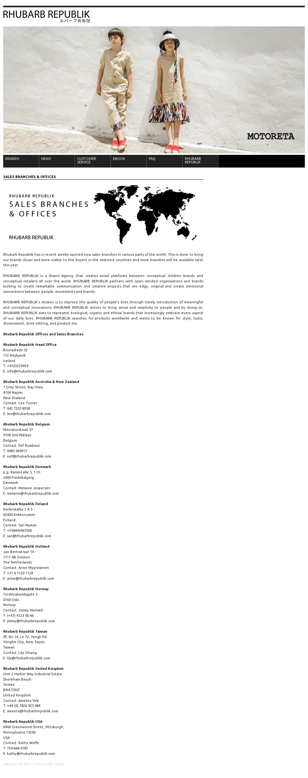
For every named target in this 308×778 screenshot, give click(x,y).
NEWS (46, 159)
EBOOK (119, 159)
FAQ (152, 159)
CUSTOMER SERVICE (86, 160)
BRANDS (12, 159)
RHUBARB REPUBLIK (193, 160)
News (59, 764)
